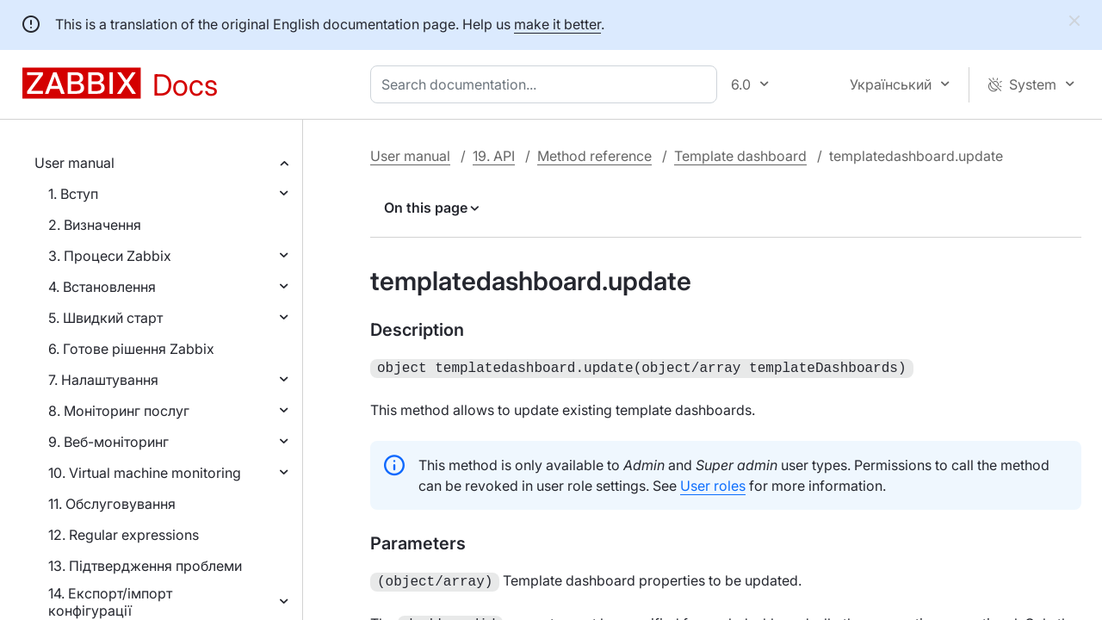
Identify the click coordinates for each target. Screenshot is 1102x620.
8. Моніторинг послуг (118, 410)
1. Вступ (73, 193)
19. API (494, 155)
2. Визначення (94, 224)
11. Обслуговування (112, 503)
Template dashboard (740, 155)
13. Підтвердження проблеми (145, 565)
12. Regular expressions (123, 534)
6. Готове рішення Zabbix (131, 348)
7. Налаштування (103, 379)
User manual (74, 162)
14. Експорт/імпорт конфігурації (110, 602)
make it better (557, 24)
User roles (713, 484)
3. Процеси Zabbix (109, 255)
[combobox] (547, 84)
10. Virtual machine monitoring (144, 472)
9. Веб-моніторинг (108, 441)
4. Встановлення (102, 286)
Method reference (594, 155)
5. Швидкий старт (105, 317)
